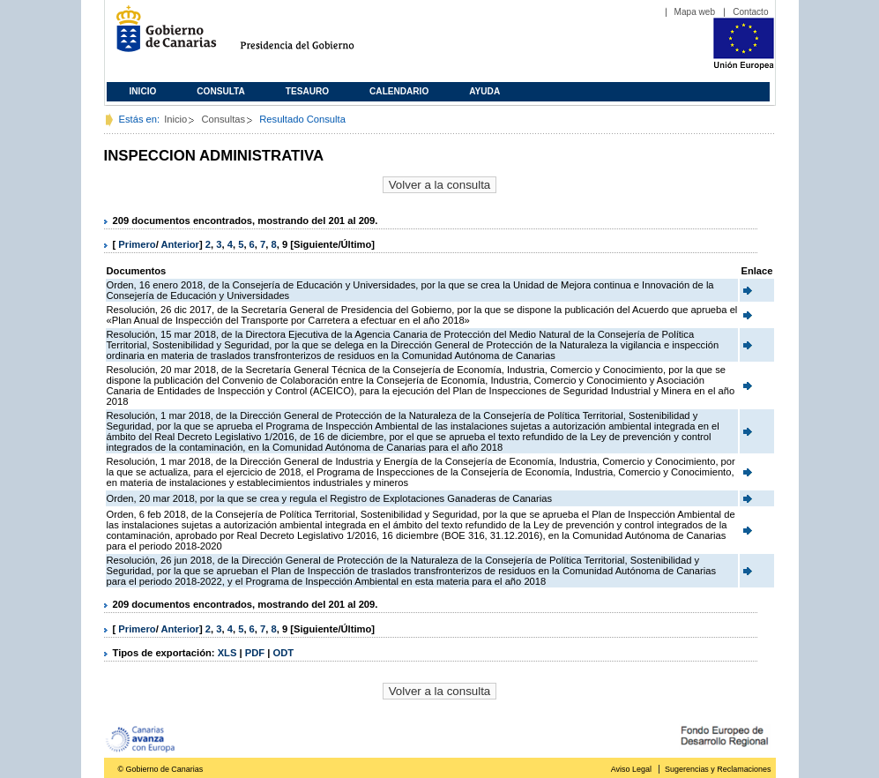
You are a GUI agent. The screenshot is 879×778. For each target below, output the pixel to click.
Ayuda (484, 91)
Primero (136, 244)
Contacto (750, 12)
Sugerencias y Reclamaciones (718, 769)
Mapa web (695, 12)
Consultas (223, 119)
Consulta (221, 91)
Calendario (398, 91)
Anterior (179, 244)
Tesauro (307, 91)
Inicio (143, 91)
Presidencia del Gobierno (313, 35)
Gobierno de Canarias (161, 35)
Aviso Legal (631, 769)
